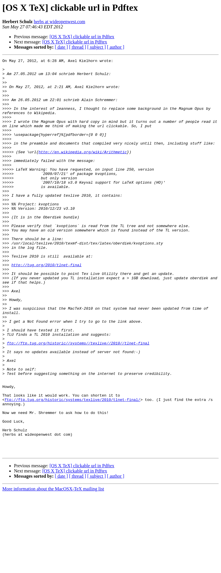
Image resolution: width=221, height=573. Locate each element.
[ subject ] (96, 47)
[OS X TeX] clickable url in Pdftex (82, 36)
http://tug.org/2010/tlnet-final (46, 306)
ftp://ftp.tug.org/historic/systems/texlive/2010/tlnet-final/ (72, 468)
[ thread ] (77, 47)
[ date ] (61, 47)
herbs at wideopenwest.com (59, 21)
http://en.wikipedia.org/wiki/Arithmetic (83, 171)
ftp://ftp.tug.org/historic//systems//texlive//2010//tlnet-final (78, 400)
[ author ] (115, 47)
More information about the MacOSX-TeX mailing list (53, 567)
